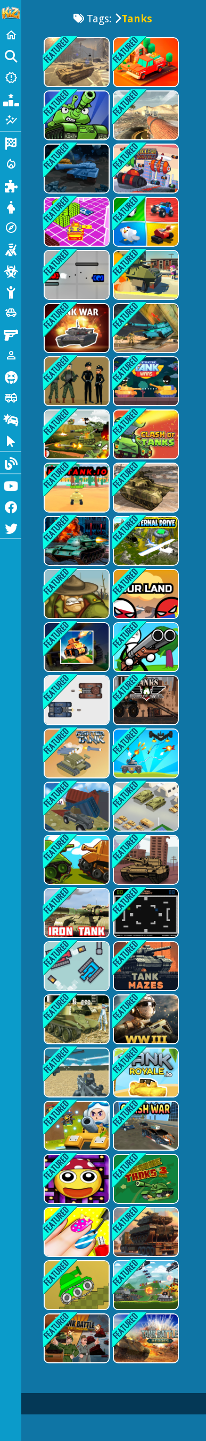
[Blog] (10, 462)
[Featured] (10, 120)
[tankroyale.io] (145, 1072)
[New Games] (10, 77)
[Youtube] (10, 485)
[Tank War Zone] (76, 1126)
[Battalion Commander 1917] (76, 594)
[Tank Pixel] (76, 966)
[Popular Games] (10, 99)
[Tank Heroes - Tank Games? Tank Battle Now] (76, 115)
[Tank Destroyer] (145, 700)
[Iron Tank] (76, 913)
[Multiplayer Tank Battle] (76, 860)
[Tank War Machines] (145, 1338)
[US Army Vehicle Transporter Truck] (145, 488)
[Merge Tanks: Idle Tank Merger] (76, 434)
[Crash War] (145, 1126)
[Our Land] (145, 594)
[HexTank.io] (76, 488)
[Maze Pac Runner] (76, 1179)
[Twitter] (10, 527)
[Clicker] (10, 440)
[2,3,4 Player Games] (145, 222)
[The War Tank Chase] (76, 647)
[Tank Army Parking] (145, 807)
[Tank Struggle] (76, 275)
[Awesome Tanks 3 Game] (145, 1179)
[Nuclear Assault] (145, 169)
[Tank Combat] (145, 913)
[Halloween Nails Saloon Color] (76, 1232)
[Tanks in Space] (76, 169)
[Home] (10, 35)
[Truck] (10, 397)
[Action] (10, 163)
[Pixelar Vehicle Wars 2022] (76, 807)
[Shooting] (10, 248)
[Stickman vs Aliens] (145, 647)
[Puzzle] (10, 185)
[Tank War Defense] (145, 753)
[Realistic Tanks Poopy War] (76, 1019)
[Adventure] (10, 227)
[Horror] (10, 376)
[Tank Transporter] (145, 1232)
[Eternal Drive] (145, 541)
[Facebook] (10, 506)
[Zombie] (10, 270)
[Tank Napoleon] (76, 541)
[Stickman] (10, 291)
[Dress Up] (10, 206)
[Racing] (10, 142)
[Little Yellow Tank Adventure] (76, 222)
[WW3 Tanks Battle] (145, 1019)
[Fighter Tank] (76, 753)
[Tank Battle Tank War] (145, 1285)
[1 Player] (10, 355)
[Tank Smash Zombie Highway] (145, 275)
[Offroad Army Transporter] (145, 328)
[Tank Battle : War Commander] (76, 1338)
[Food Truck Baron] (145, 62)
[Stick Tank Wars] (145, 381)
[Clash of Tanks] (145, 434)
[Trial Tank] (76, 1285)
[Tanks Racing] (145, 860)
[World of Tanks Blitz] (145, 115)
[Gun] (10, 334)
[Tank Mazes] (145, 966)
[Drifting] (10, 419)
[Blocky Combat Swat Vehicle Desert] (76, 1072)
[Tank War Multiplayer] (76, 328)
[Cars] (10, 312)
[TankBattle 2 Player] (76, 700)
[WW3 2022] (76, 62)
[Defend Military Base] (76, 381)
